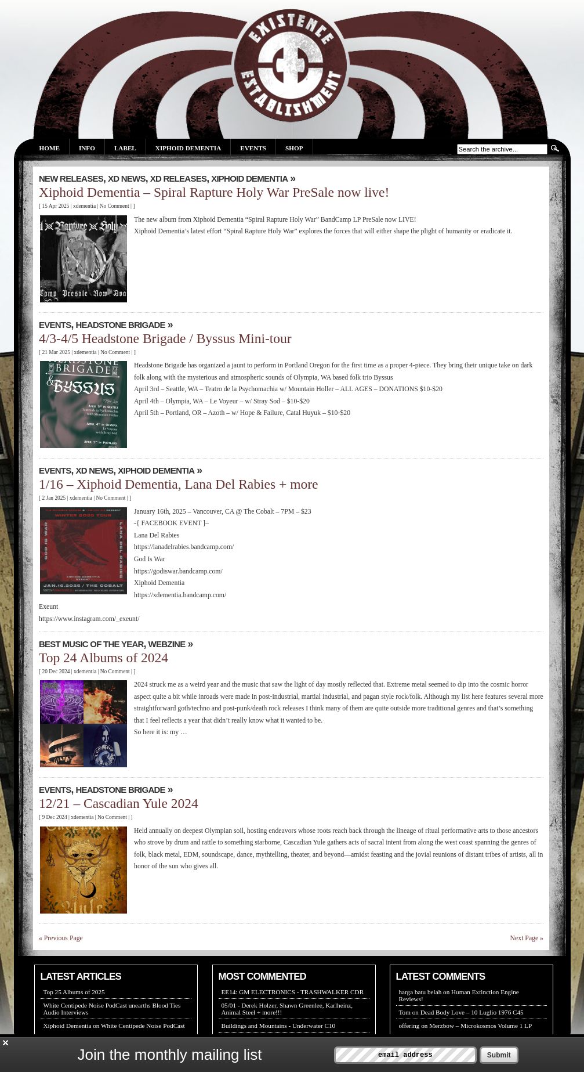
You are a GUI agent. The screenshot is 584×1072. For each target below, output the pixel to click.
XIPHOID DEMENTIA (249, 178)
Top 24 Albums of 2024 (103, 657)
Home (49, 148)
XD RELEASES (178, 178)
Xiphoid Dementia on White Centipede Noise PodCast (114, 1025)
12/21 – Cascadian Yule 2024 (118, 803)
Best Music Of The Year (91, 644)
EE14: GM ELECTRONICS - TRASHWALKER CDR (293, 991)
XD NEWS (127, 178)
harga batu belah (420, 991)
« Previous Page (61, 938)
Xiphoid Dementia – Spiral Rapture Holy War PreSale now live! (214, 192)
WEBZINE (167, 644)
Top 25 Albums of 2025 (74, 991)
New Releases (71, 178)
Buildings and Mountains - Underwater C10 (279, 1025)
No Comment (114, 206)
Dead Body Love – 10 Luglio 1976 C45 (472, 1012)
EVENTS (55, 325)
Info (87, 148)
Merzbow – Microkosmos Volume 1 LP (480, 1025)
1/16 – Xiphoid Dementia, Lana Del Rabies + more (178, 484)
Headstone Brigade (120, 325)
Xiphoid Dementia (188, 148)
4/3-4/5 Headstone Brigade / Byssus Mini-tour (165, 338)
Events (253, 148)
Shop (294, 148)
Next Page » (526, 938)
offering (409, 1025)
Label (125, 148)
